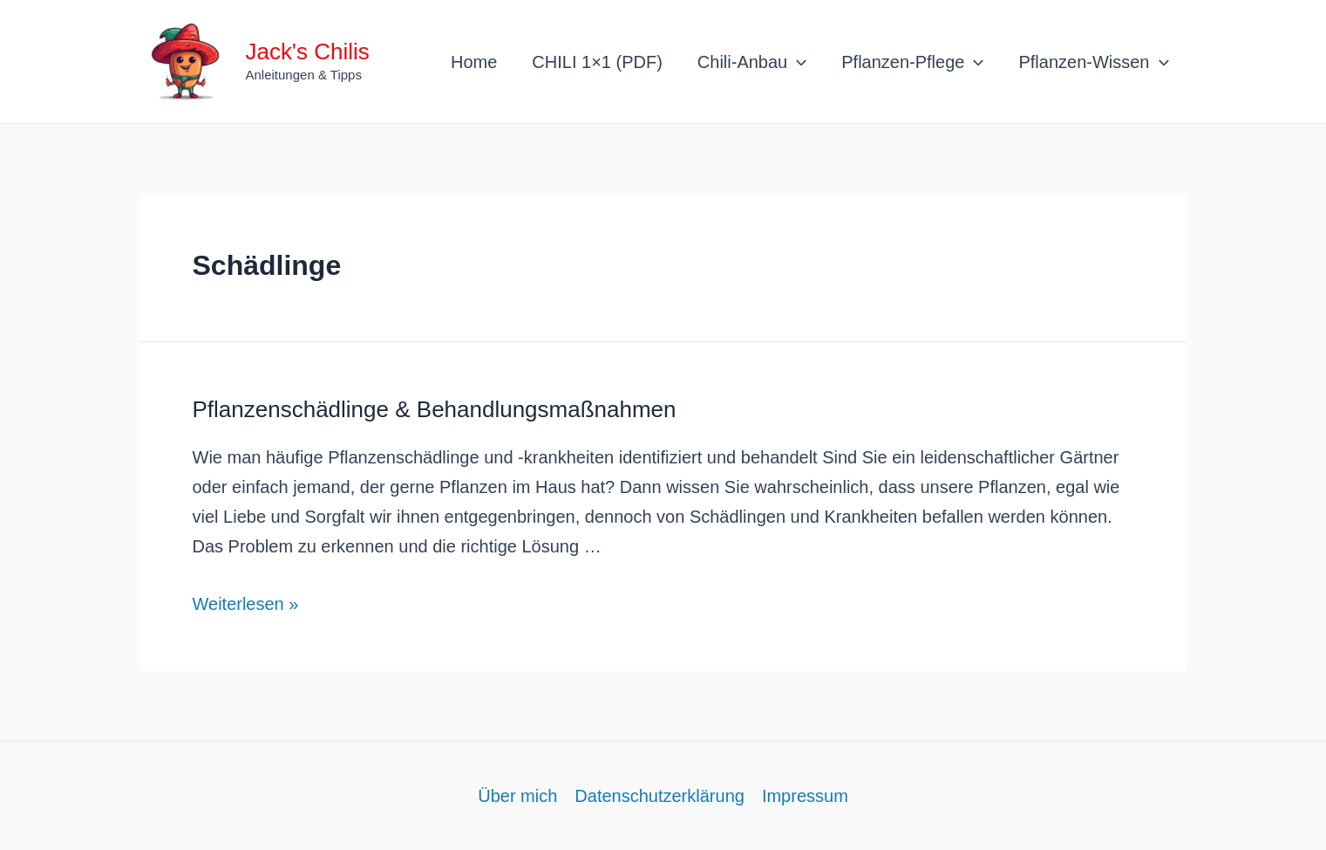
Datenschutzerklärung (660, 795)
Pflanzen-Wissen (1093, 62)
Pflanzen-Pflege (912, 62)
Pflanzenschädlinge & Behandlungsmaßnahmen (435, 409)
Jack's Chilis (308, 51)
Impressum (805, 795)
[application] (796, 62)
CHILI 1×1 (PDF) (597, 62)
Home (474, 62)
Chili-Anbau (751, 62)
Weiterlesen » (246, 604)
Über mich (517, 795)
